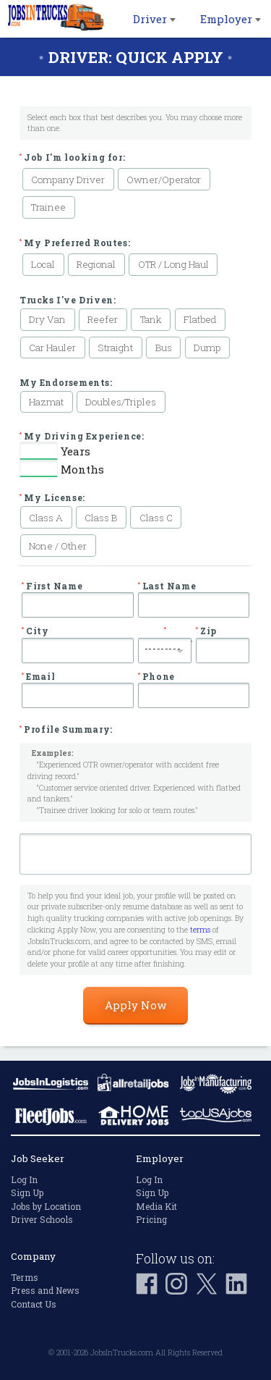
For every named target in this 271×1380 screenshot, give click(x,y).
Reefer (102, 319)
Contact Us (33, 1304)
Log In (24, 1179)
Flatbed (200, 319)
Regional (96, 264)
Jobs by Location (46, 1206)
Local (43, 264)
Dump (207, 347)
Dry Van (47, 319)
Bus (163, 347)
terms (200, 930)
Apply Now (135, 1005)
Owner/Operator (163, 179)
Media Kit (156, 1206)
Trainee (48, 207)
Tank (151, 319)
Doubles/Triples (120, 401)
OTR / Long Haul (173, 264)
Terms (24, 1277)
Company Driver (68, 179)
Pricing (151, 1219)
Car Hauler (52, 347)
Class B (101, 517)
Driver (154, 19)
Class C (156, 517)
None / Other (58, 545)
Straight (115, 347)
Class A (46, 517)
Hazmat (46, 401)
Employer (230, 19)
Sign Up (27, 1192)
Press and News (45, 1290)
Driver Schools (42, 1219)
